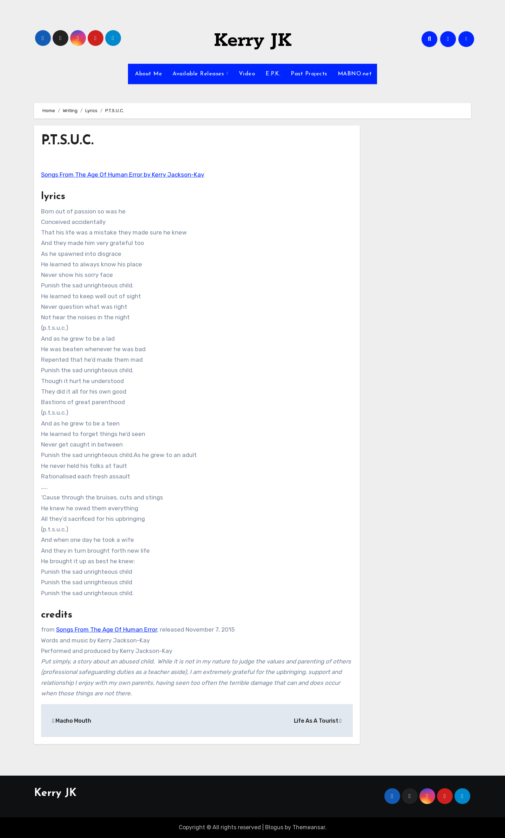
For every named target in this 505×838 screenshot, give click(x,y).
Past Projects (309, 74)
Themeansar (308, 827)
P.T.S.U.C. (67, 141)
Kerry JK (252, 41)
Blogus (274, 827)
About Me (147, 74)
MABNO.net (355, 74)
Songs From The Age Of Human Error (106, 629)
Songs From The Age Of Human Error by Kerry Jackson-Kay (122, 174)
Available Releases (199, 74)
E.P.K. (272, 74)
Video (247, 74)
